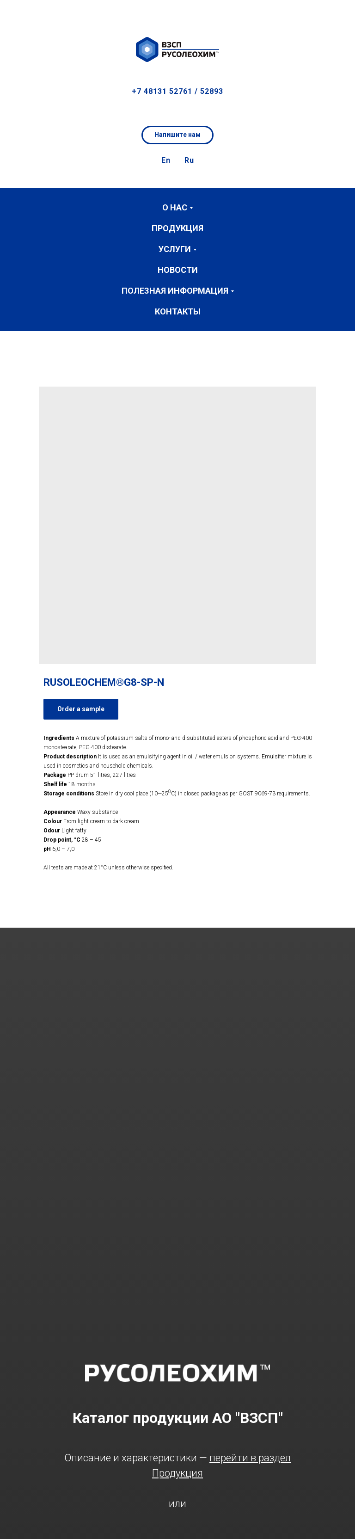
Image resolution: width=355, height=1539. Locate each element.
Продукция (177, 228)
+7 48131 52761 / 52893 (177, 91)
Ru (189, 160)
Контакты (178, 311)
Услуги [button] (175, 249)
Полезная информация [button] (175, 290)
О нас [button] (174, 207)
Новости (178, 270)
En (166, 160)
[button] (339, 13)
